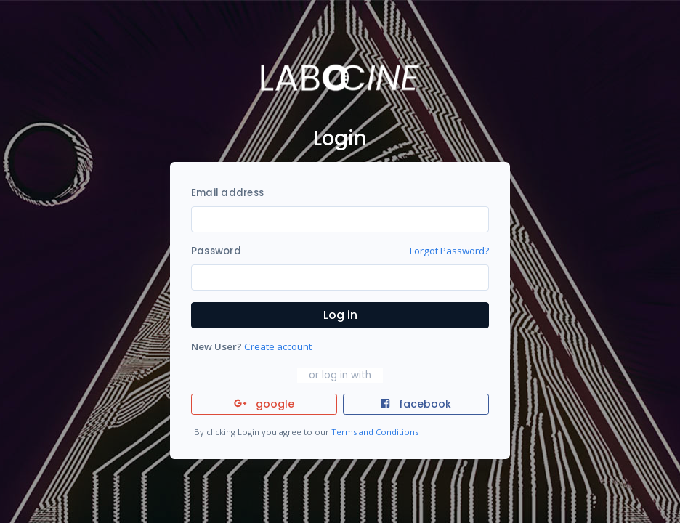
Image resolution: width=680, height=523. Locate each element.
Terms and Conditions (374, 431)
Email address (227, 193)
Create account (278, 346)
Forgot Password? (449, 250)
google (264, 404)
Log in (340, 315)
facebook (415, 404)
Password (216, 251)
